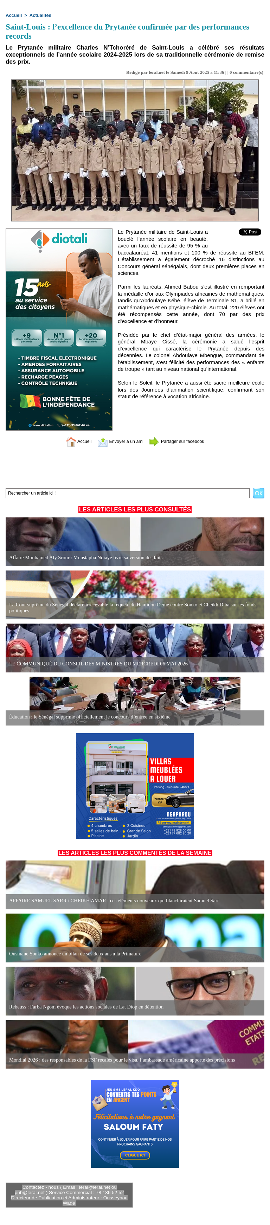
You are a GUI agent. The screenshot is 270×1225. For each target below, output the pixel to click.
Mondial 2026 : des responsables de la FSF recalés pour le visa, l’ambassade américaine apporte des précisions (118, 1060)
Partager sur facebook (182, 441)
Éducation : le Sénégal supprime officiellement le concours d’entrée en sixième (87, 717)
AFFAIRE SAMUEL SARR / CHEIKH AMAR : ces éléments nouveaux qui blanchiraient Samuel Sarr (110, 900)
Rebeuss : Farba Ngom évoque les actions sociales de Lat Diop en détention (84, 1007)
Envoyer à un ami (117, 441)
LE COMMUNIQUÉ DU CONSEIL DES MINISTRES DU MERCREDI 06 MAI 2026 (95, 663)
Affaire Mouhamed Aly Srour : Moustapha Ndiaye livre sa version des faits (83, 557)
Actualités (40, 15)
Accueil (14, 15)
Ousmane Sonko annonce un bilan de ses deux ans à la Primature (73, 953)
